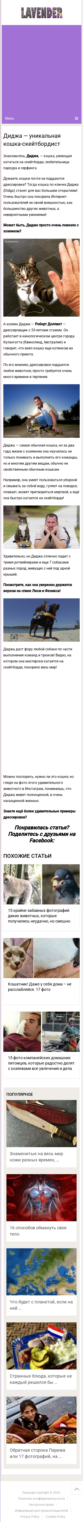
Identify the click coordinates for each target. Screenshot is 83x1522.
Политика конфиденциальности (41, 1498)
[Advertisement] (41, 69)
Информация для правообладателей (41, 1510)
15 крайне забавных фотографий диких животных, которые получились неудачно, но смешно (39, 915)
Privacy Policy (29, 1516)
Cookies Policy (55, 1516)
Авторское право (41, 1504)
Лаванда (28, 1492)
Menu (9, 118)
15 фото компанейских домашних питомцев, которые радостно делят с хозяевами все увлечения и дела (41, 1063)
